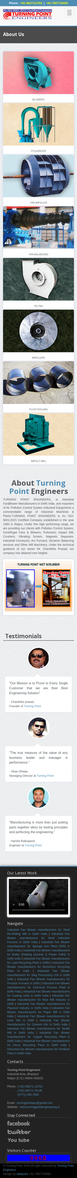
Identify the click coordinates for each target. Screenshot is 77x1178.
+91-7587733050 (57, 3)
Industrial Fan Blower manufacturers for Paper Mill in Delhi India (38, 1012)
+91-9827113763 (31, 3)
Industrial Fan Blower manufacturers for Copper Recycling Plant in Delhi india (38, 1037)
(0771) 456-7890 (28, 1094)
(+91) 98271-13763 (30, 1086)
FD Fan (38, 306)
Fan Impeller (38, 202)
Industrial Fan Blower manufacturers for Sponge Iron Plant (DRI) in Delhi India (38, 946)
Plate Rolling (38, 409)
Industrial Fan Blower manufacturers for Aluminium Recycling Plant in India (38, 967)
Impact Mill (38, 461)
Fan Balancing (38, 254)
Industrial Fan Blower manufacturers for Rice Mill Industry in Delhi (38, 999)
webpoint (22, 1174)
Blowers (38, 99)
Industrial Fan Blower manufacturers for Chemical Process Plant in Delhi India (38, 987)
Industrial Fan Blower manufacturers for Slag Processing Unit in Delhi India (38, 975)
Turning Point (37, 487)
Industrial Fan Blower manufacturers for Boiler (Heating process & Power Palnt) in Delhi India (38, 954)
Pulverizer (38, 151)
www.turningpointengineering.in (40, 1107)
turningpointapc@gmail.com (35, 1103)
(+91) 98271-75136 (30, 1090)
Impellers (38, 357)
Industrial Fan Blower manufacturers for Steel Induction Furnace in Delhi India (38, 938)
